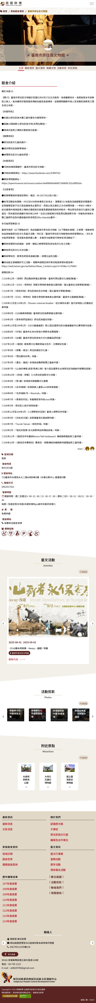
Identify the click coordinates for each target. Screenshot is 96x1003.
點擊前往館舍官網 (12, 523)
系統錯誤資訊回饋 (10, 996)
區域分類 (7, 454)
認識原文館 (56, 824)
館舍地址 (7, 473)
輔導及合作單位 (59, 840)
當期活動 (55, 859)
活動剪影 (61, 68)
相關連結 (56, 893)
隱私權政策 (6, 992)
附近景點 (72, 68)
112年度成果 (9, 910)
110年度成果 (9, 899)
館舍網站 (6, 519)
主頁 (21, 68)
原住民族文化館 (59, 834)
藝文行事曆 (56, 853)
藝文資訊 (40, 68)
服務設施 (7, 528)
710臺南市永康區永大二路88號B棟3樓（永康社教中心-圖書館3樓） (34, 477)
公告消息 (7, 829)
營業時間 (6, 492)
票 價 (7, 509)
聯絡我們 (56, 887)
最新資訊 (29, 68)
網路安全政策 (38, 992)
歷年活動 (55, 864)
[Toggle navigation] (92, 4)
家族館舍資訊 (17, 11)
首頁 (5, 11)
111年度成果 (9, 905)
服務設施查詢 (10, 864)
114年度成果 (9, 921)
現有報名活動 (58, 870)
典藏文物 (51, 68)
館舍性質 (6, 463)
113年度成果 (9, 916)
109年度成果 (9, 894)
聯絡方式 (7, 482)
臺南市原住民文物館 (37, 11)
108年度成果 (9, 889)
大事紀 (54, 829)
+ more (83, 571)
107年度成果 (9, 883)
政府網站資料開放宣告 (22, 992)
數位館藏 (56, 877)
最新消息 (7, 824)
